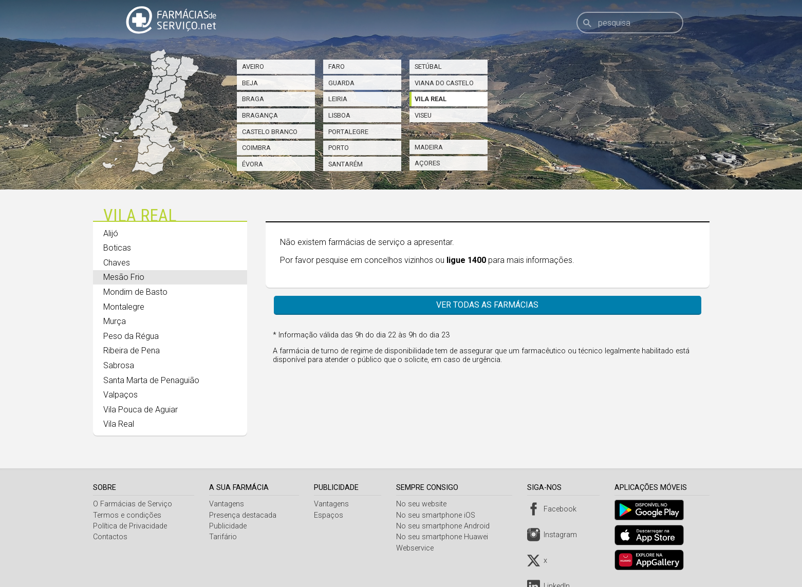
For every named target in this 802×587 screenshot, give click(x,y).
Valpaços (120, 395)
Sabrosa (118, 365)
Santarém (345, 164)
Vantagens (227, 504)
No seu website (424, 504)
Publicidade (229, 526)
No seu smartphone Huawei (445, 537)
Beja (250, 83)
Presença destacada (243, 515)
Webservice (417, 548)
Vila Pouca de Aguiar (140, 409)
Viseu (423, 115)
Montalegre (123, 307)
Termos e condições (127, 515)
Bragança (260, 115)
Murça (114, 321)
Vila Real (430, 99)
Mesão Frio (123, 277)
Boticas (117, 248)
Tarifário (224, 537)
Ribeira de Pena (131, 350)
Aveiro (253, 66)
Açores (427, 163)
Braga (253, 99)
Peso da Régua (131, 336)
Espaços (330, 515)
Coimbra (256, 148)
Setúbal (428, 66)
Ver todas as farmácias (487, 305)
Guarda (341, 83)
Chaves (116, 263)
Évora (252, 164)
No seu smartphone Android (445, 526)
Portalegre (348, 132)
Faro (336, 66)
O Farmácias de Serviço (132, 504)
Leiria (337, 99)
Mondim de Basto (135, 292)
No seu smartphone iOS (438, 515)
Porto (338, 148)
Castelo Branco (269, 132)
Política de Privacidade (130, 526)
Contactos (110, 537)
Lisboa (339, 115)
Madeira (429, 147)
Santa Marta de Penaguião (151, 380)
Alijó (110, 233)
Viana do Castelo (444, 83)
